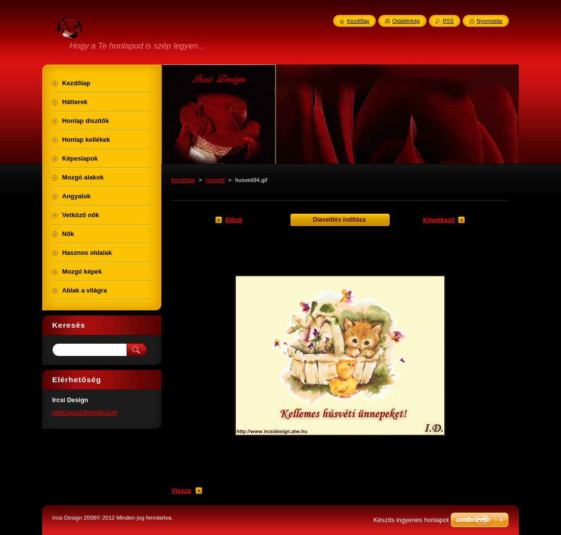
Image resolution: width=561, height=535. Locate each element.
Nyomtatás (489, 21)
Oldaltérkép (406, 21)
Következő (439, 220)
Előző (233, 220)
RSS (448, 21)
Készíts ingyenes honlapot (411, 520)
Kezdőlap (183, 180)
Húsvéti (215, 180)
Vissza (181, 490)
